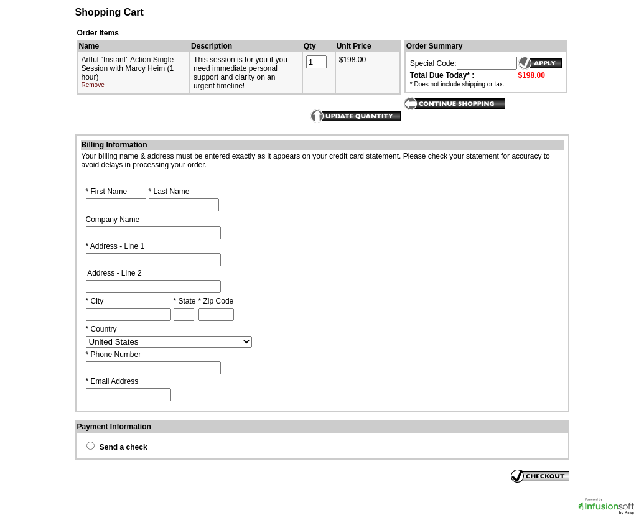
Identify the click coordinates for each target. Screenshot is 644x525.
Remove (93, 84)
